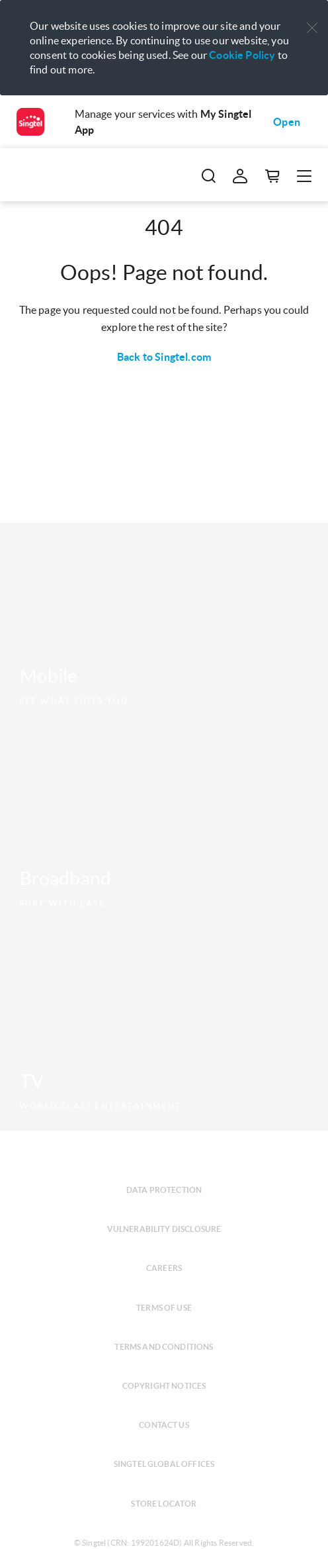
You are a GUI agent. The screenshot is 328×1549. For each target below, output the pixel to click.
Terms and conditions (163, 1346)
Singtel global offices (164, 1464)
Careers (164, 1268)
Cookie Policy (242, 55)
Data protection (164, 1190)
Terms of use (164, 1307)
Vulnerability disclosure (164, 1229)
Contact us (164, 1425)
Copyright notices (164, 1386)
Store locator (163, 1503)
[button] (312, 28)
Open (286, 122)
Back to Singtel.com (164, 357)
